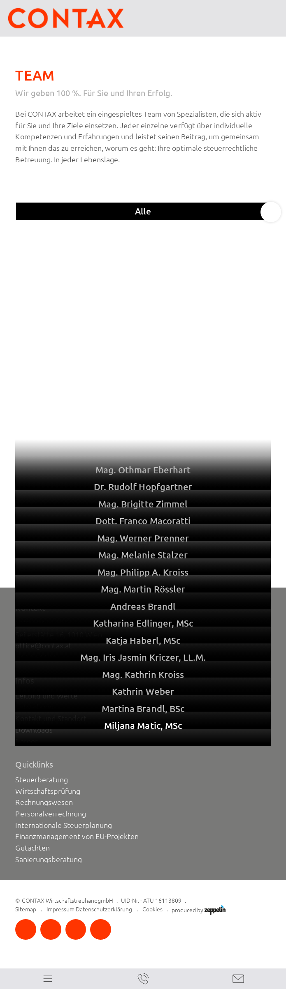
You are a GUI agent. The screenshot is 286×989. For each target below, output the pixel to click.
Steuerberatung (41, 780)
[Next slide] (270, 212)
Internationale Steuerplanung (63, 825)
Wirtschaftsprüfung (47, 791)
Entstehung (34, 707)
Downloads (33, 730)
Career (26, 741)
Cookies (152, 909)
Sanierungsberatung (48, 859)
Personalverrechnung (50, 814)
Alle (143, 211)
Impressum (60, 909)
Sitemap (25, 909)
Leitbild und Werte (46, 696)
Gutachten (32, 848)
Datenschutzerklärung (104, 909)
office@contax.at (43, 646)
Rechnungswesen (43, 802)
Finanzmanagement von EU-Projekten (77, 836)
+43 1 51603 (35, 657)
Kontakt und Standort (50, 718)
